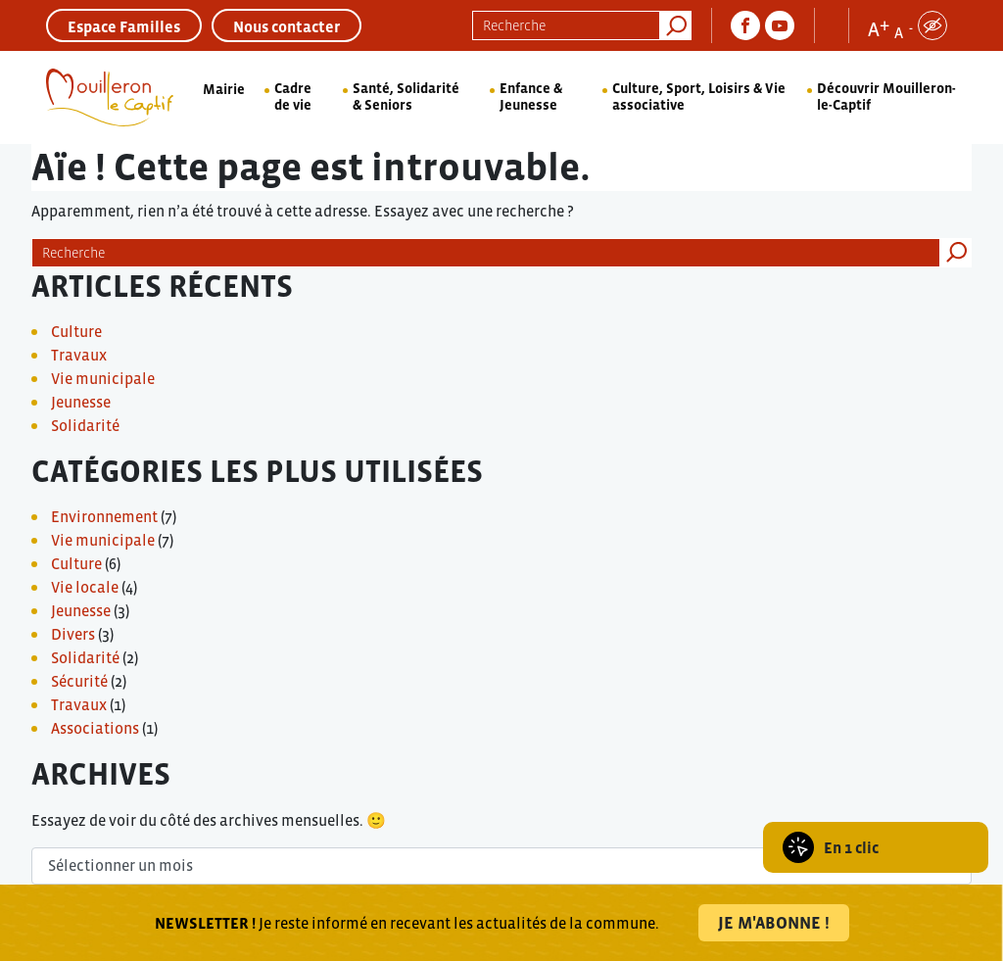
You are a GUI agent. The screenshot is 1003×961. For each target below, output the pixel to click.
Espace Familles (124, 26)
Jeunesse (81, 401)
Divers (73, 634)
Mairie (224, 89)
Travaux (79, 354)
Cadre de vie (292, 96)
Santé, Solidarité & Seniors (406, 96)
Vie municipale (103, 378)
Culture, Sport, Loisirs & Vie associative (699, 96)
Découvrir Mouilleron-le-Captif (886, 96)
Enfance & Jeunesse (531, 96)
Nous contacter (286, 26)
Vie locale (85, 587)
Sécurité (79, 681)
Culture (76, 331)
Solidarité (85, 425)
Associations (95, 728)
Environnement (104, 516)
